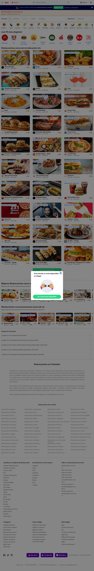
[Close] (60, 273)
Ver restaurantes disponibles (47, 297)
